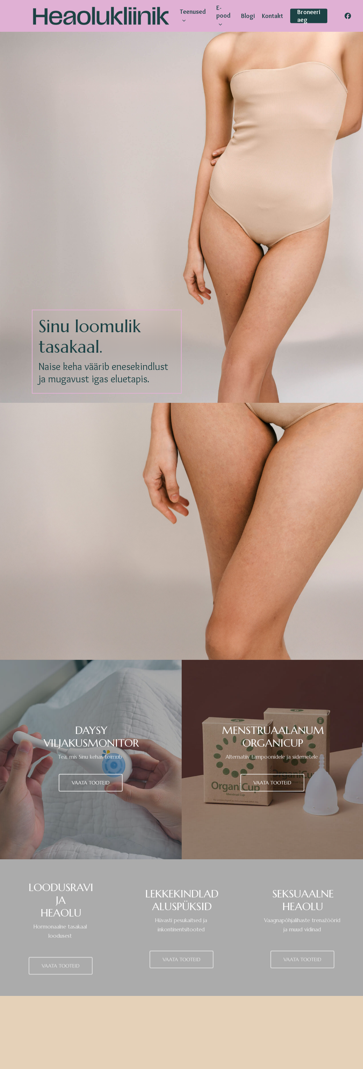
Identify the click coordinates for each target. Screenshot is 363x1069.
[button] (91, 783)
